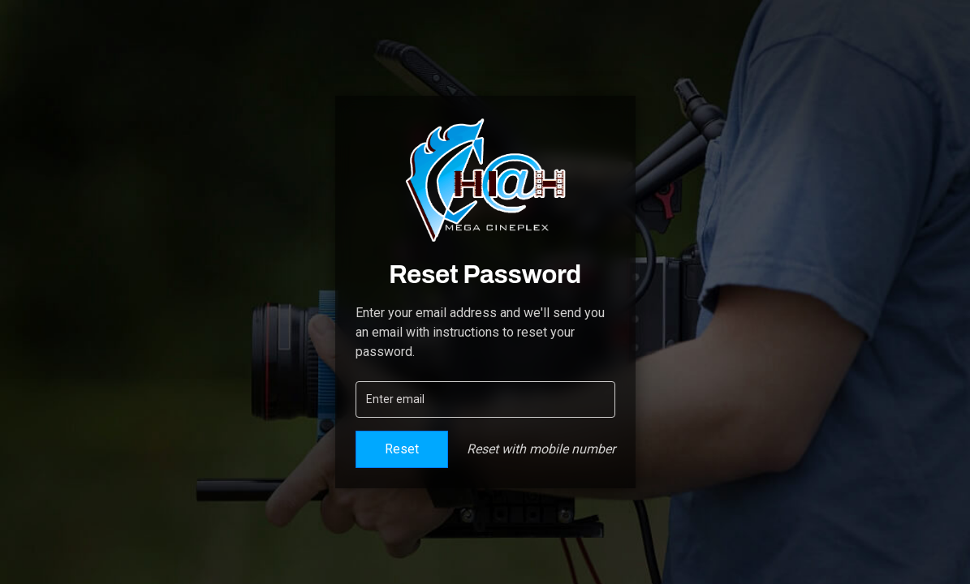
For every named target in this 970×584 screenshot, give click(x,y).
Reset (402, 449)
